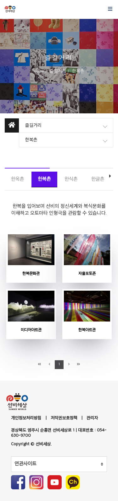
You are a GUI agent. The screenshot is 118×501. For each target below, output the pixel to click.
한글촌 (97, 179)
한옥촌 (17, 179)
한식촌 (71, 179)
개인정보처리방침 (26, 418)
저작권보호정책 (64, 418)
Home (39, 71)
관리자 (92, 418)
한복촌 (44, 179)
